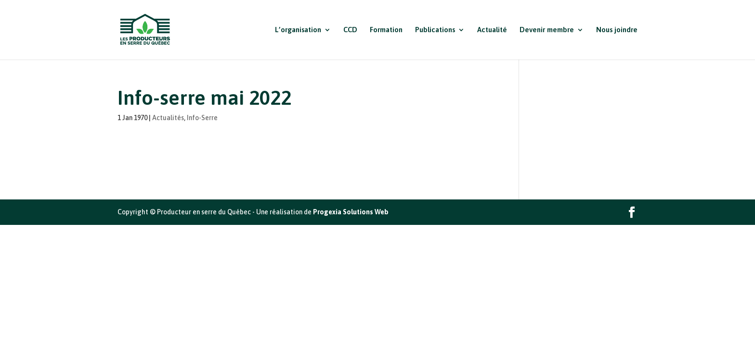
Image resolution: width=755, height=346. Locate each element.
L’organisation (298, 30)
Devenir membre (547, 30)
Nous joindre (617, 30)
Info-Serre (202, 118)
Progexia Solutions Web (351, 212)
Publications (435, 30)
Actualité (492, 30)
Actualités (168, 118)
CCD (350, 30)
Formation (386, 30)
